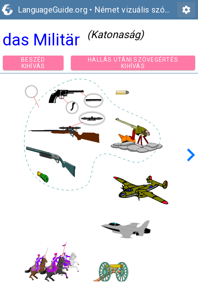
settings (186, 10)
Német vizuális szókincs (139, 10)
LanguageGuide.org (52, 10)
